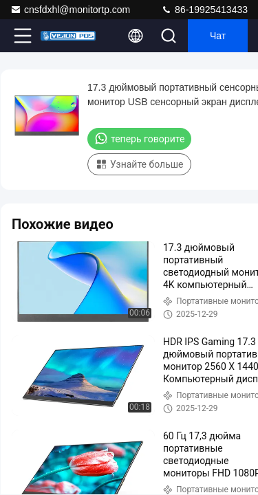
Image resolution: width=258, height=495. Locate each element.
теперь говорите (139, 138)
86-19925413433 (204, 9)
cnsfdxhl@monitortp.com (70, 9)
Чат (218, 35)
